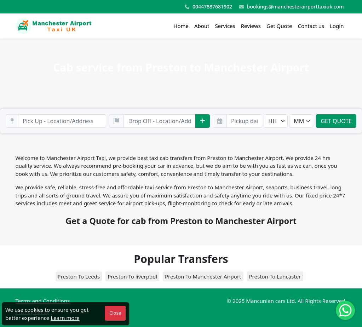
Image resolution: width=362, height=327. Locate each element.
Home (181, 25)
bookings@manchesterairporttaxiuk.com (291, 7)
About (201, 25)
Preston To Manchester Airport (203, 276)
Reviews (251, 25)
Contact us (311, 25)
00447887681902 (208, 7)
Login (337, 25)
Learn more (65, 317)
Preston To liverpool (132, 276)
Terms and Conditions (43, 300)
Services (225, 25)
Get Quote (279, 25)
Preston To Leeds (79, 276)
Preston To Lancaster (275, 276)
